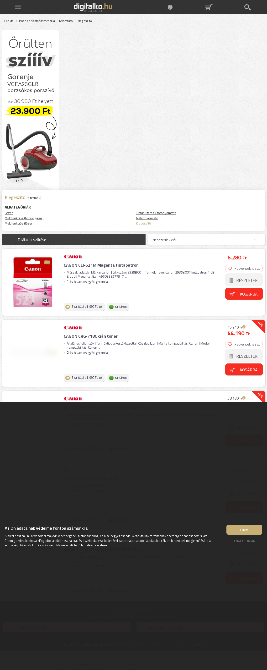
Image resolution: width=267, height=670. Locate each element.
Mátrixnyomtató (147, 217)
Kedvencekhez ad (244, 268)
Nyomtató (66, 21)
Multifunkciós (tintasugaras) (24, 217)
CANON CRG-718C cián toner (91, 336)
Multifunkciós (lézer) (19, 223)
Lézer (9, 212)
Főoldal (9, 21)
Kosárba (249, 294)
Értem (244, 529)
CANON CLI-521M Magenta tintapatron (101, 265)
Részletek (246, 280)
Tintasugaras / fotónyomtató (156, 212)
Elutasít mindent (244, 540)
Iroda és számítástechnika (37, 21)
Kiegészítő (143, 223)
